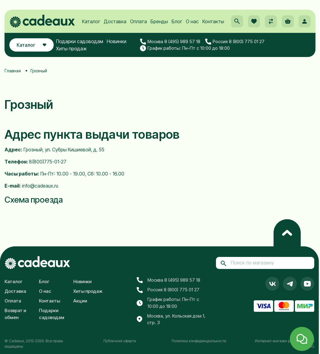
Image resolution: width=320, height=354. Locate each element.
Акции (80, 301)
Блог (177, 21)
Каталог (91, 21)
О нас (192, 21)
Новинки (116, 41)
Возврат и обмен (15, 314)
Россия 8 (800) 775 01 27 (235, 42)
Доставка (115, 21)
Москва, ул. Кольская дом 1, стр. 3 (171, 319)
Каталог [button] (31, 45)
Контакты (213, 21)
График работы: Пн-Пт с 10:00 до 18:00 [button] (185, 48)
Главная (13, 70)
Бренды (159, 21)
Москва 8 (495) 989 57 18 (170, 42)
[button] (237, 21)
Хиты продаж (71, 49)
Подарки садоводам (79, 41)
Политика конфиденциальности (199, 341)
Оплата (138, 21)
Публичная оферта (119, 341)
